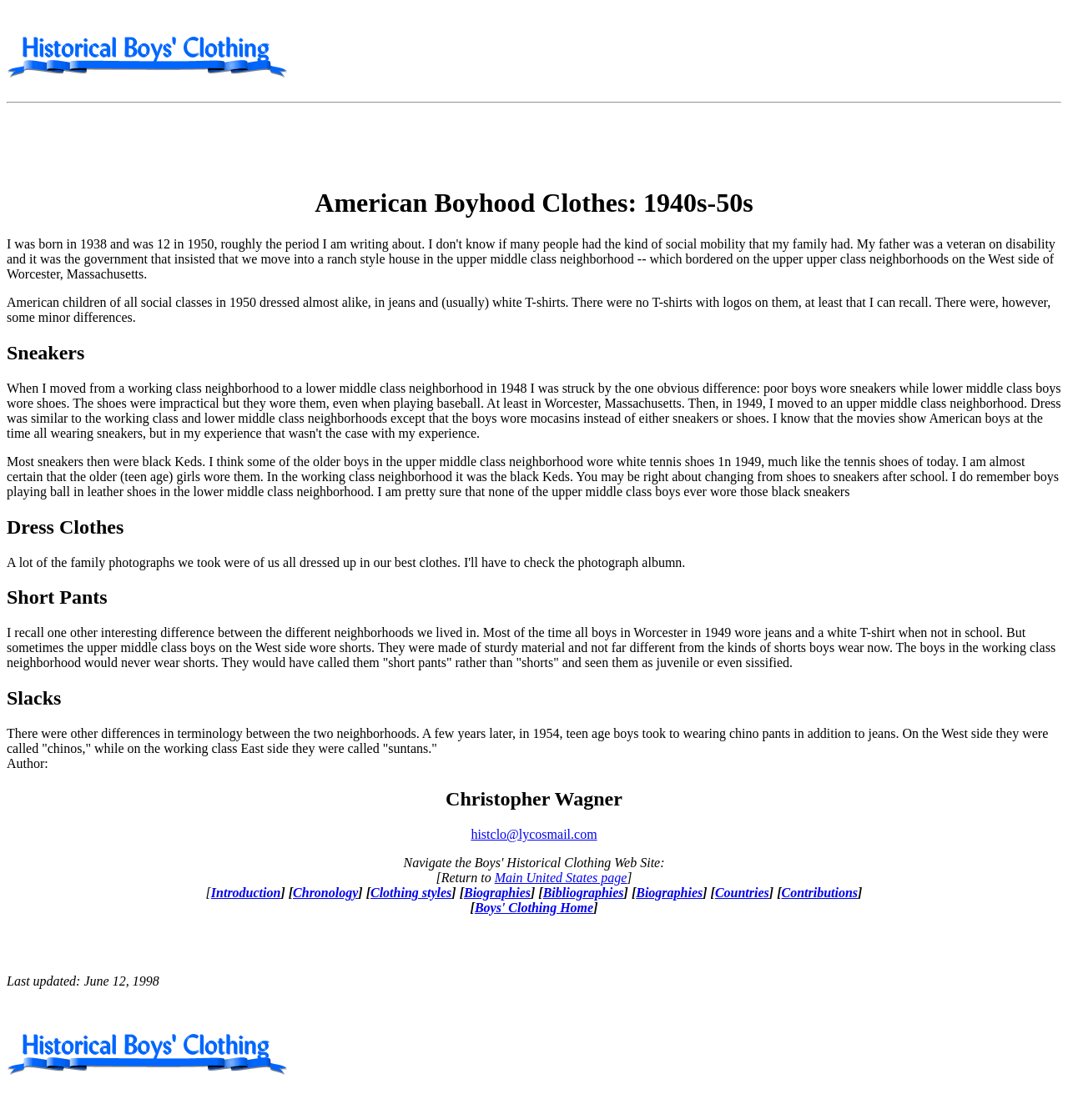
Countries (742, 893)
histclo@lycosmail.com (534, 834)
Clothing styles (410, 893)
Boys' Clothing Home (534, 908)
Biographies (497, 893)
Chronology (325, 893)
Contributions (819, 893)
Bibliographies (583, 893)
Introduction (246, 893)
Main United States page (561, 878)
